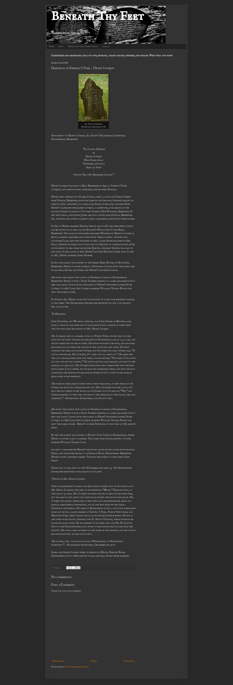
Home (51, 46)
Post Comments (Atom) (77, 666)
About (61, 46)
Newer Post (58, 661)
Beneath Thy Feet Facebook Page (83, 46)
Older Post (129, 661)
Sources (105, 46)
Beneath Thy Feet (97, 16)
